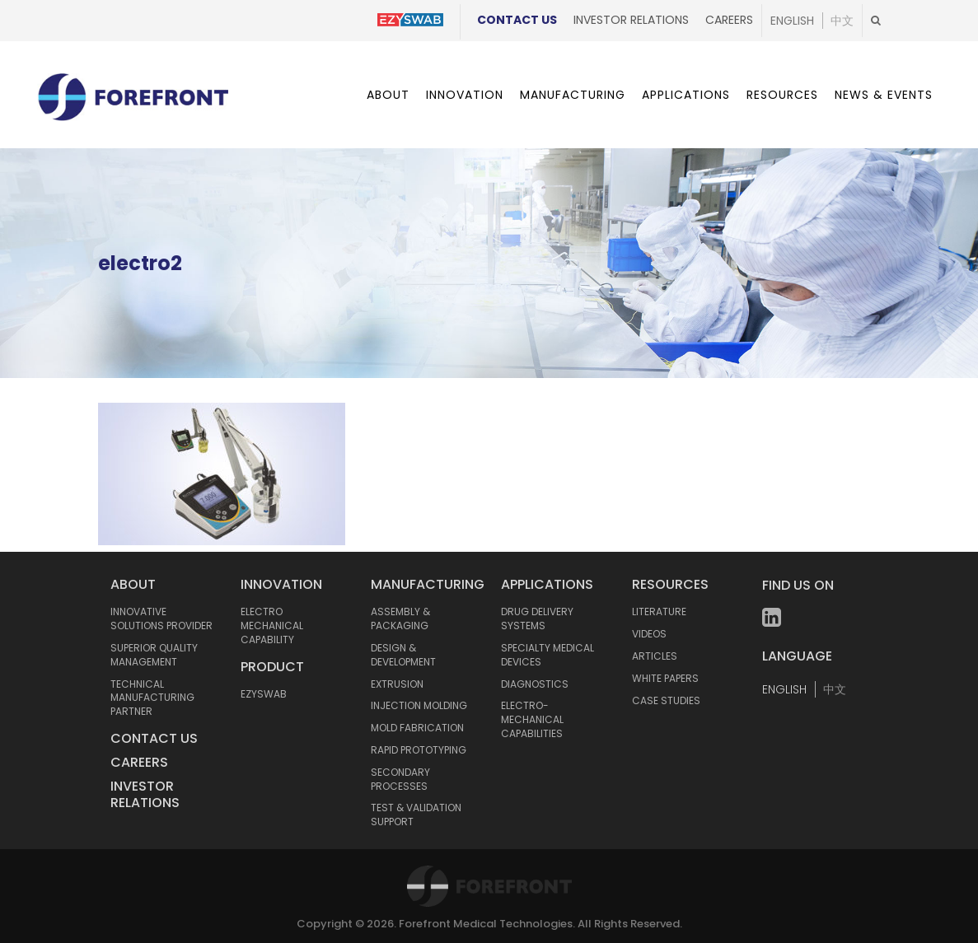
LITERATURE (659, 612)
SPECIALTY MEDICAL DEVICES (547, 655)
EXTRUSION (397, 684)
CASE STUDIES (666, 700)
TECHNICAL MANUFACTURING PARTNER (152, 698)
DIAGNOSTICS (535, 684)
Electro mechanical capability (272, 626)
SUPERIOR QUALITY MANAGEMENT (154, 655)
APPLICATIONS (547, 584)
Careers (729, 20)
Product (272, 666)
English (792, 20)
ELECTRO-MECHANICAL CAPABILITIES (532, 719)
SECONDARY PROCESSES (400, 779)
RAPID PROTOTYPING (418, 750)
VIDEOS (649, 634)
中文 (842, 20)
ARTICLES (654, 656)
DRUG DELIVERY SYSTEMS (537, 619)
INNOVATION (281, 584)
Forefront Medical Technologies (486, 923)
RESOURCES (670, 584)
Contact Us (517, 20)
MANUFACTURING (427, 584)
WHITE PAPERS (665, 678)
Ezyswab (264, 694)
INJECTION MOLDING (419, 705)
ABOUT (133, 584)
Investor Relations (631, 20)
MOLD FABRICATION (417, 728)
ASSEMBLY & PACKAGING (400, 619)
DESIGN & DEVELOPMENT (403, 655)
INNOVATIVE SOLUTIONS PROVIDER (161, 619)
